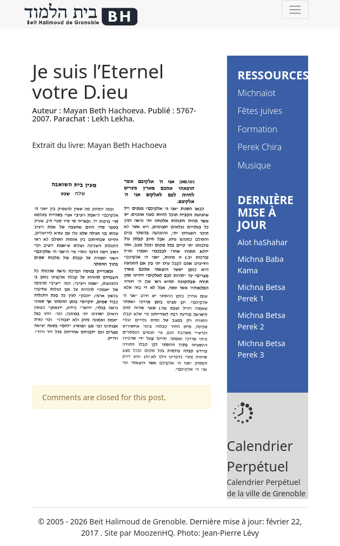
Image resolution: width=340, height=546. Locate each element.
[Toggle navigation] (295, 9)
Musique (254, 165)
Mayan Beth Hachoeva (103, 110)
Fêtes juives (260, 111)
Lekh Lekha (111, 118)
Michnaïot (257, 93)
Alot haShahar (263, 242)
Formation (258, 129)
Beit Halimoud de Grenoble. (138, 521)
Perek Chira (260, 147)
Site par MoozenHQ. (139, 533)
